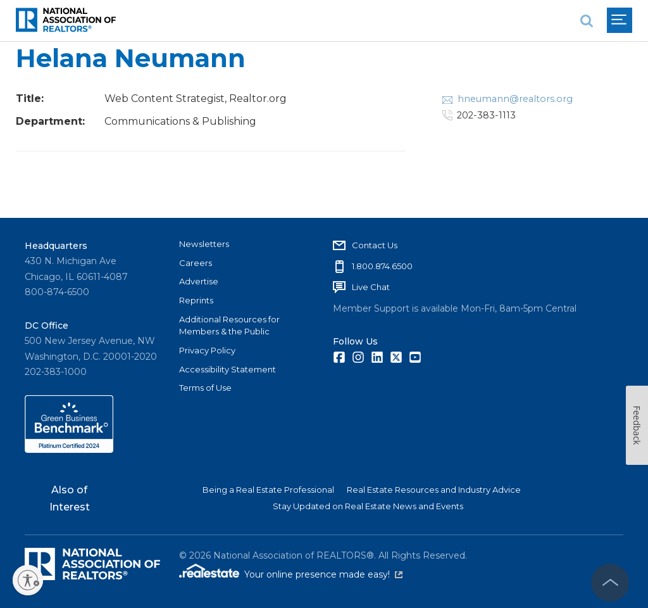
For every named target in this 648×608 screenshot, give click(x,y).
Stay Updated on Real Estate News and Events (368, 506)
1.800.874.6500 (382, 266)
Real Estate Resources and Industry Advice (434, 489)
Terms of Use (205, 388)
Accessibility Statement (227, 369)
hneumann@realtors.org (515, 98)
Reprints (196, 300)
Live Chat (371, 287)
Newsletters (204, 244)
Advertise (198, 281)
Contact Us (374, 245)
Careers (195, 263)
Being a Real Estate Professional (268, 489)
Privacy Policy (207, 350)
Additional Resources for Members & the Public (229, 325)
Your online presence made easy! (323, 574)
